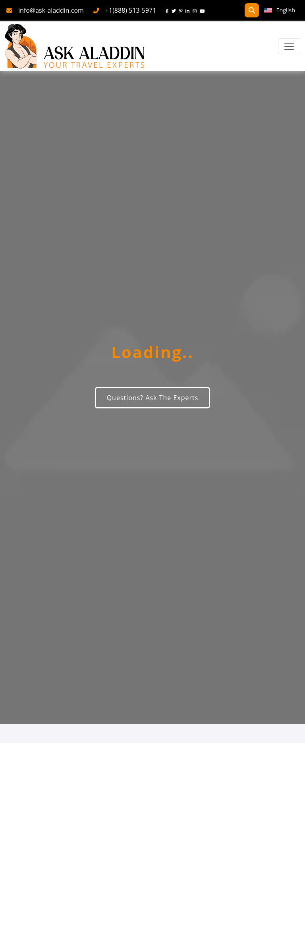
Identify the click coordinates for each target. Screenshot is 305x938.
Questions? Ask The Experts (153, 397)
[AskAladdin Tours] (75, 46)
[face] (169, 10)
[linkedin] (189, 10)
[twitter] (175, 10)
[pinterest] (182, 10)
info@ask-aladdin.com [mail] (51, 10)
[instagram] (196, 10)
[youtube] (204, 10)
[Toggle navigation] (289, 46)
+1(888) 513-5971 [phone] (130, 10)
